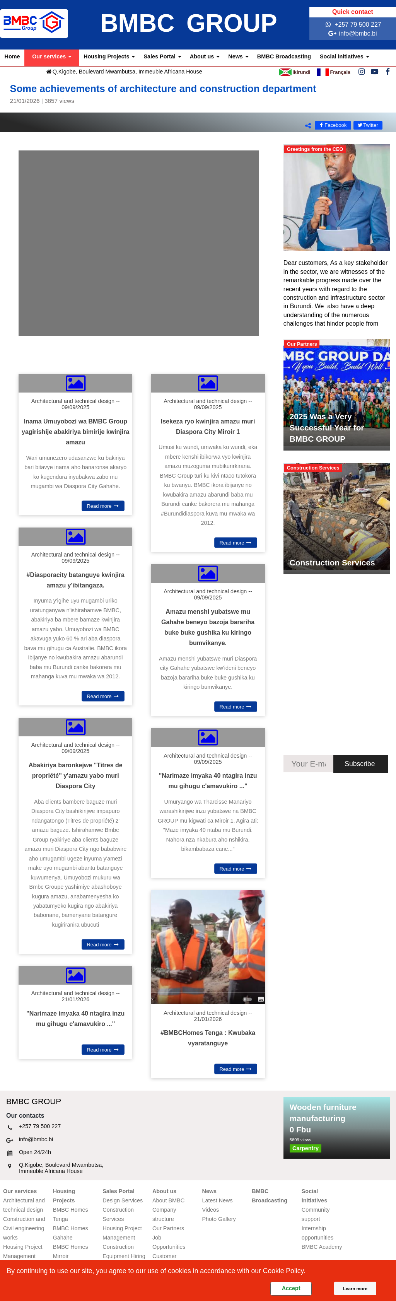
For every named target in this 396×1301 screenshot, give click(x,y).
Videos (210, 1210)
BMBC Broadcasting (284, 56)
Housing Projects (106, 56)
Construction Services (332, 562)
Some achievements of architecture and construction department (198, 93)
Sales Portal (159, 56)
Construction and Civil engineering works (24, 1228)
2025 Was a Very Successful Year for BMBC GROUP (327, 427)
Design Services (122, 1200)
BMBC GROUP (188, 23)
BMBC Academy (322, 1247)
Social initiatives (342, 56)
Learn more (355, 1288)
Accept (291, 1288)
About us (202, 56)
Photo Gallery (219, 1219)
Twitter (367, 125)
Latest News (217, 1200)
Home (12, 56)
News (235, 56)
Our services (49, 56)
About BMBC (168, 1200)
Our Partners (168, 1228)
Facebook (332, 125)
